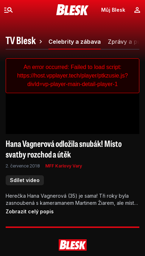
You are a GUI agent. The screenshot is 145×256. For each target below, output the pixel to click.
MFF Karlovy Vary (63, 166)
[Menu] (8, 10)
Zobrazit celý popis (30, 211)
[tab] (25, 41)
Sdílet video (25, 180)
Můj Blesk (113, 10)
